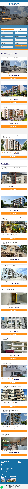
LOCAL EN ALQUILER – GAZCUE (14, 339)
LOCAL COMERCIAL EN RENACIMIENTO (14, 243)
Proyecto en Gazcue (14, 435)
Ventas (19, 464)
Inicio (18, 463)
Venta (5, 29)
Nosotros (19, 467)
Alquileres (19, 465)
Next (27, 15)
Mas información (6, 18)
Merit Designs (17, 486)
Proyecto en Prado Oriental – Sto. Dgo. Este (14, 411)
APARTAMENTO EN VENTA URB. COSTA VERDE (14, 193)
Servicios (19, 466)
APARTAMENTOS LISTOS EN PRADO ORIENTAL (14, 387)
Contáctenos (20, 468)
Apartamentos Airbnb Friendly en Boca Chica (14, 58)
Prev (1, 15)
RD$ (6, 26)
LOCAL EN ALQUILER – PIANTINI (14, 290)
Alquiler (18, 29)
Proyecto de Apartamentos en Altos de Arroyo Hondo (14, 107)
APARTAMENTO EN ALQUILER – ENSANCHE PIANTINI (14, 314)
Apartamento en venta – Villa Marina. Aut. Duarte (14, 363)
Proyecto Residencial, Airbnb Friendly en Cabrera (14, 82)
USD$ (3, 26)
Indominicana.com (16, 487)
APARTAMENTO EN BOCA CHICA (14, 266)
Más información (14, 78)
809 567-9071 (7, 0)
